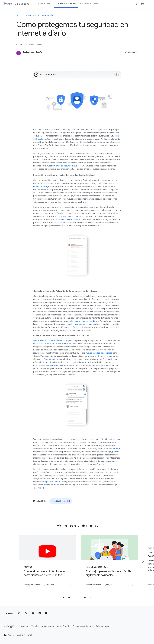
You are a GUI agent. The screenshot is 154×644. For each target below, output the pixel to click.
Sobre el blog (102, 626)
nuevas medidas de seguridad (99, 353)
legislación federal (52, 482)
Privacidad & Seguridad (61, 501)
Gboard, (116, 448)
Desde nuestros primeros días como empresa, (53, 340)
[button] (131, 52)
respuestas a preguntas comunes (79, 324)
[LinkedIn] (46, 613)
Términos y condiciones (42, 626)
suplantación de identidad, (66, 219)
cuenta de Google (41, 186)
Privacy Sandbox (51, 359)
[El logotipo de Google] (9, 626)
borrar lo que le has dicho (86, 321)
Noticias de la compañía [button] (89, 4)
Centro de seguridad (63, 166)
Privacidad (24, 626)
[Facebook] (39, 613)
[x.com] (26, 613)
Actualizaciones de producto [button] (65, 4)
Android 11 (114, 442)
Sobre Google (63, 626)
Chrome (101, 356)
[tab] (63, 597)
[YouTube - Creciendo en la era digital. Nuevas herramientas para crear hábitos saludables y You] (45, 563)
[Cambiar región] (36, 635)
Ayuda (9, 635)
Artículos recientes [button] (44, 4)
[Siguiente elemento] (143, 561)
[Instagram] (19, 613)
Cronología (53, 365)
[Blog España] (18, 15)
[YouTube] (33, 613)
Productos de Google (83, 626)
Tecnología (47, 15)
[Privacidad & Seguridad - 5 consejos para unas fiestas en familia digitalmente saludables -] (109, 563)
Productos (30, 15)
